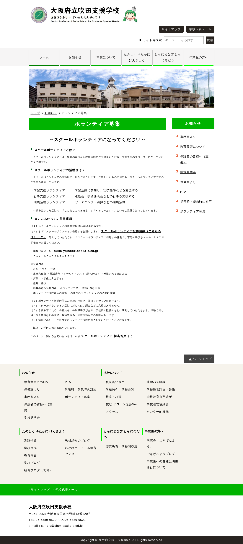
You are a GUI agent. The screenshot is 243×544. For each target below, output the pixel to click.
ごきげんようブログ (161, 453)
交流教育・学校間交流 (122, 446)
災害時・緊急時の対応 (196, 201)
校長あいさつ (115, 382)
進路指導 (30, 440)
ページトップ (202, 358)
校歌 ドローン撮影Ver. (122, 404)
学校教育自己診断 (159, 396)
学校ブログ (32, 462)
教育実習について (193, 146)
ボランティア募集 (193, 211)
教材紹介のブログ (77, 440)
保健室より (188, 182)
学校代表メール (200, 29)
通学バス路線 (156, 382)
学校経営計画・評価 (161, 389)
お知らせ (75, 57)
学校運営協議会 (158, 404)
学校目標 (30, 448)
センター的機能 (158, 411)
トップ (35, 113)
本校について (106, 57)
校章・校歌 (114, 396)
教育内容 (30, 455)
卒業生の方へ (198, 57)
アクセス (112, 411)
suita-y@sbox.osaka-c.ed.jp (76, 250)
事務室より (188, 136)
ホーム (44, 57)
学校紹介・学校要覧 (120, 389)
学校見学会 (188, 172)
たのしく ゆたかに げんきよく (43, 431)
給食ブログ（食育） (38, 470)
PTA (183, 191)
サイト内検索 (173, 40)
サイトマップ (171, 29)
